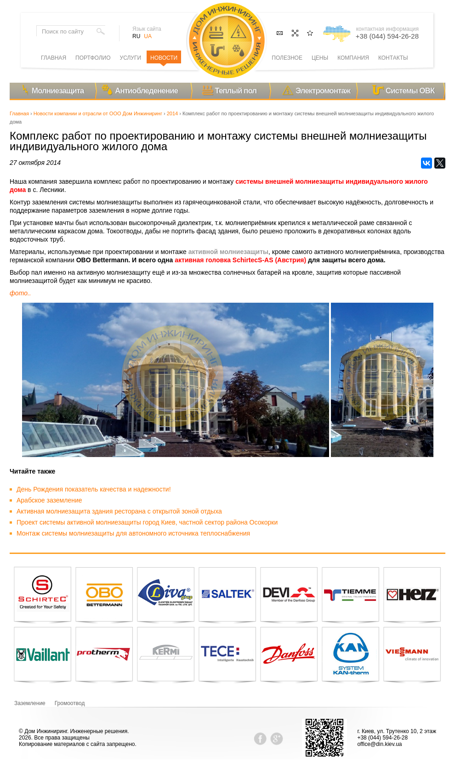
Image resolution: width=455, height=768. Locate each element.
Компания (353, 58)
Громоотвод (70, 703)
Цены (320, 58)
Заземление (30, 703)
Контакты (393, 58)
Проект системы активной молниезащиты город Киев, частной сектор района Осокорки (147, 522)
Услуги (131, 58)
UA (148, 36)
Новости (163, 58)
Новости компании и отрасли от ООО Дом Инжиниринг (98, 113)
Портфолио (93, 58)
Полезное (287, 58)
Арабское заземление (49, 500)
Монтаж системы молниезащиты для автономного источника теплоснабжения (133, 533)
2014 (172, 113)
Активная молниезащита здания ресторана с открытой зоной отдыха (119, 511)
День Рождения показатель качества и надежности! (94, 489)
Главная (19, 113)
